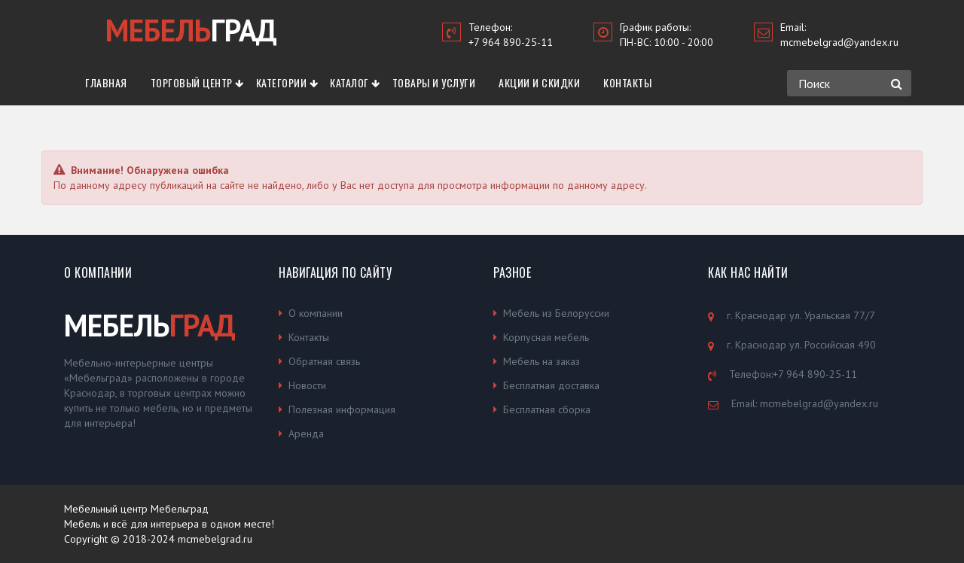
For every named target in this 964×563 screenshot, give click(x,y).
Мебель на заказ (541, 361)
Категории (281, 82)
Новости (307, 385)
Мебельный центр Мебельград (136, 509)
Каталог (349, 82)
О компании (315, 313)
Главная (106, 82)
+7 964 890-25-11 (510, 42)
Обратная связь (324, 361)
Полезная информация (341, 409)
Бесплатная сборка (546, 409)
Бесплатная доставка (551, 385)
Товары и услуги (434, 82)
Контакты (627, 82)
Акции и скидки (539, 82)
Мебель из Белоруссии (556, 313)
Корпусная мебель (546, 337)
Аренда (306, 433)
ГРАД (191, 30)
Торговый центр (192, 82)
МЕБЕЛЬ (150, 325)
